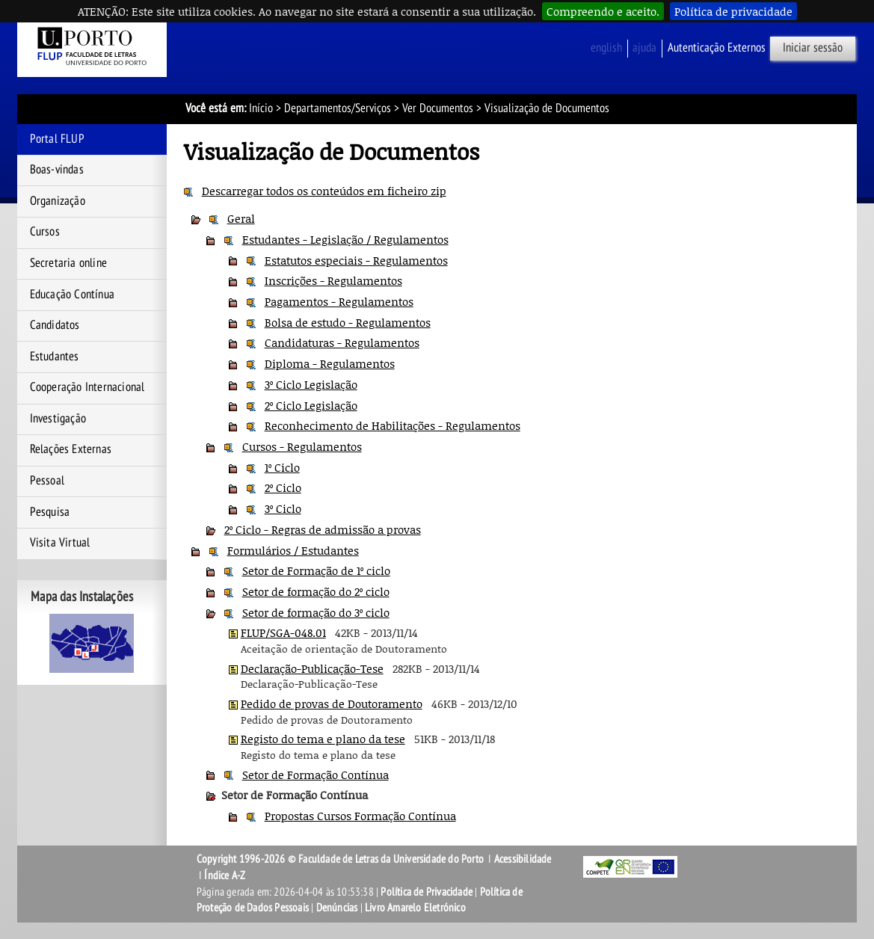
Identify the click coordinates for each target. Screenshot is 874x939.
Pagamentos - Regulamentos (339, 301)
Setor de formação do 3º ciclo (316, 612)
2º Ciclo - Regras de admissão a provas (322, 529)
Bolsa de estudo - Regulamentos (348, 322)
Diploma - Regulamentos (330, 363)
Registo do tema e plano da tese (323, 738)
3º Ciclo (283, 508)
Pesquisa (50, 512)
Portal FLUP (57, 139)
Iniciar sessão (813, 47)
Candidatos (55, 325)
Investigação (58, 418)
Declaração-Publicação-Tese (312, 668)
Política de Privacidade (427, 892)
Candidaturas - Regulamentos (342, 342)
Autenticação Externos (717, 47)
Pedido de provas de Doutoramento (331, 703)
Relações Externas (70, 449)
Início (261, 108)
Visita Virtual (60, 542)
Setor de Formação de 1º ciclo (316, 570)
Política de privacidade (733, 11)
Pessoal (47, 480)
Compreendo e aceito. (603, 11)
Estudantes (54, 356)
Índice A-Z (224, 875)
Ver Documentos (437, 108)
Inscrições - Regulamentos (333, 280)
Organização (57, 201)
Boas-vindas (57, 169)
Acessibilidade (523, 859)
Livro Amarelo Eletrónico (415, 907)
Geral (241, 218)
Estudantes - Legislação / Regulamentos (345, 239)
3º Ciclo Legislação (311, 384)
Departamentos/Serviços (337, 108)
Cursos (45, 231)
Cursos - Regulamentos (302, 446)
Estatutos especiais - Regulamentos (356, 260)
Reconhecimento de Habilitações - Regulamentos (392, 425)
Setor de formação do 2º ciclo (316, 591)
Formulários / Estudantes (293, 550)
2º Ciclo (283, 487)
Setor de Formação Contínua (315, 774)
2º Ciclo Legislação (311, 405)
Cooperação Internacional (87, 387)
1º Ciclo (282, 467)
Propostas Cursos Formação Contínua (360, 815)
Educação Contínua (72, 294)
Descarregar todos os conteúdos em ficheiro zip (324, 190)
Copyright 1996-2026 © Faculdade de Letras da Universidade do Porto (341, 859)
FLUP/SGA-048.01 (283, 632)
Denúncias (337, 907)
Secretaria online (68, 263)
